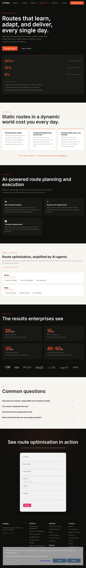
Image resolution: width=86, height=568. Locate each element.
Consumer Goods (54, 538)
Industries (25, 3)
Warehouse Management (36, 531)
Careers (71, 541)
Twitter (11, 533)
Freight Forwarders (54, 529)
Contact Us (72, 535)
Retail (50, 532)
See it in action (26, 48)
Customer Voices (74, 546)
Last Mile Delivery (34, 537)
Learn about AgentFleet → (10, 269)
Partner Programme (74, 532)
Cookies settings (45, 560)
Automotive (52, 541)
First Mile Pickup (34, 540)
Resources (55, 3)
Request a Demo (77, 3)
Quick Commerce (54, 535)
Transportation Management (33, 527)
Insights (71, 543)
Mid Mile (31, 543)
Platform (34, 3)
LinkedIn (5, 533)
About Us (65, 3)
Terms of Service (79, 565)
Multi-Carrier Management (37, 545)
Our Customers (73, 529)
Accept (59, 560)
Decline (74, 560)
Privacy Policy (69, 565)
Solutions (16, 3)
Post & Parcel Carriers (55, 526)
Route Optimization (34, 534)
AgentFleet (44, 3)
